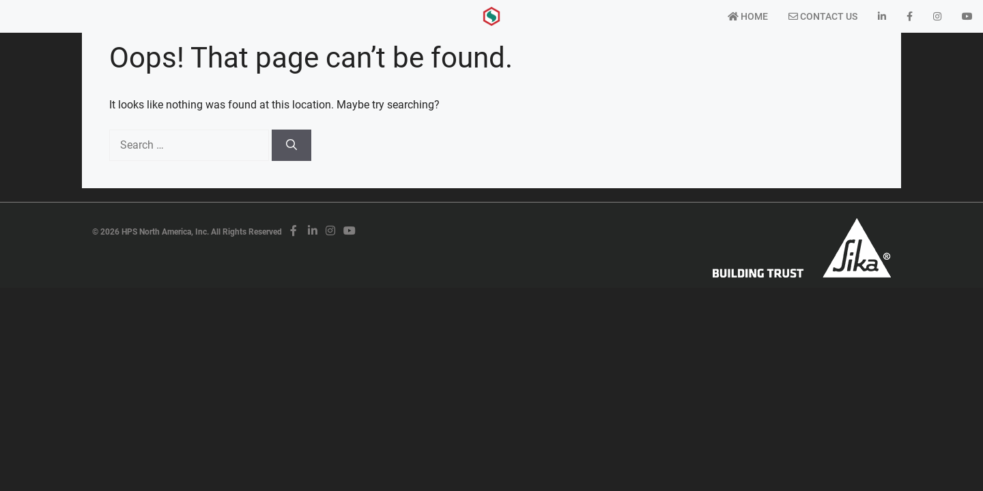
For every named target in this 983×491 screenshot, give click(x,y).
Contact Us (822, 16)
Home (748, 16)
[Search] (291, 145)
